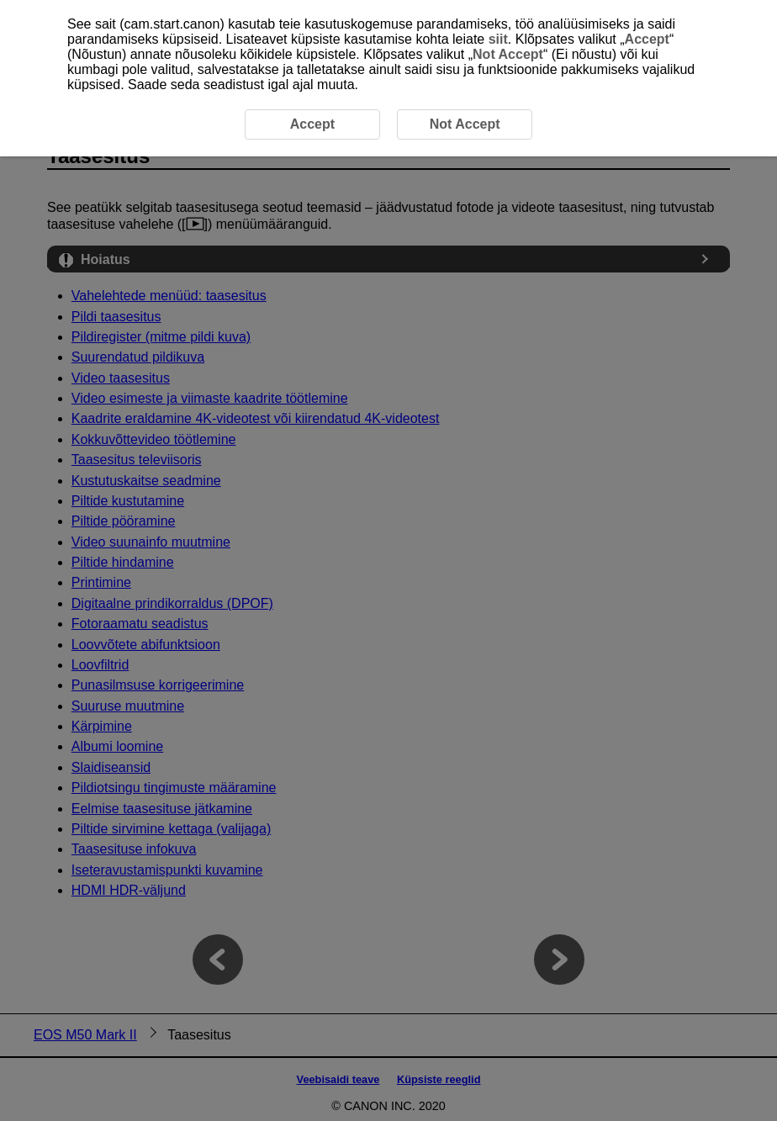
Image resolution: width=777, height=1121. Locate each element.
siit (498, 39)
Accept (647, 39)
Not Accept (508, 54)
